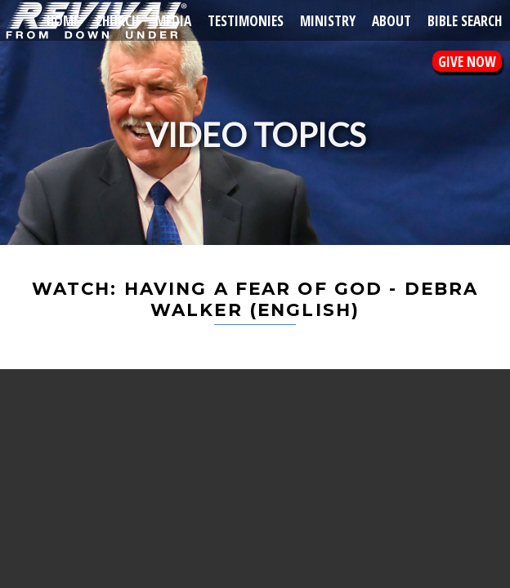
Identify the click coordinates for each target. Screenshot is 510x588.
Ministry (328, 20)
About (391, 20)
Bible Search (464, 20)
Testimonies (246, 20)
